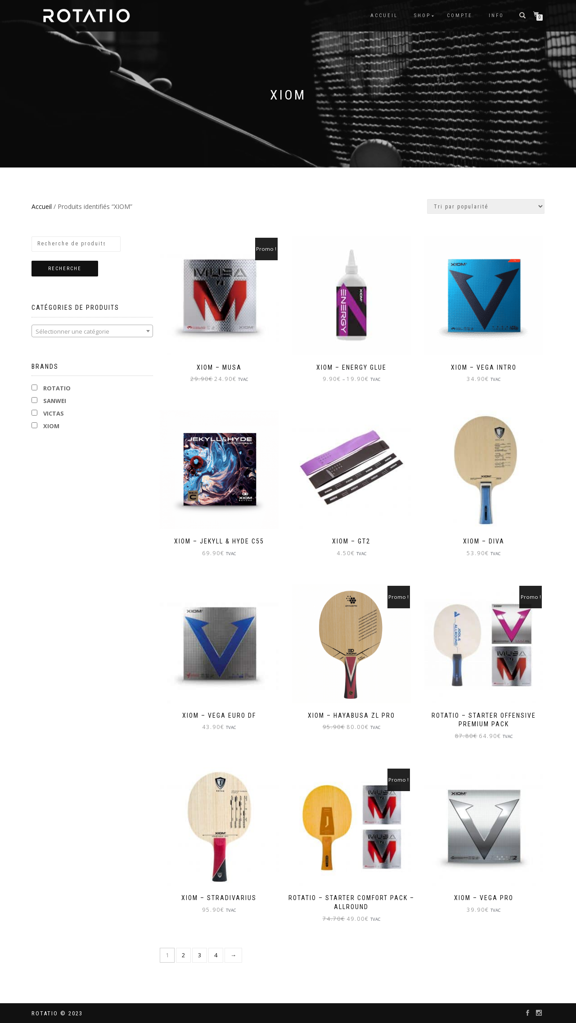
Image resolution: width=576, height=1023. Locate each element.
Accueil (384, 15)
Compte (459, 15)
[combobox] (92, 331)
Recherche (64, 269)
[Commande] (485, 206)
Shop (422, 15)
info (496, 15)
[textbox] (92, 331)
